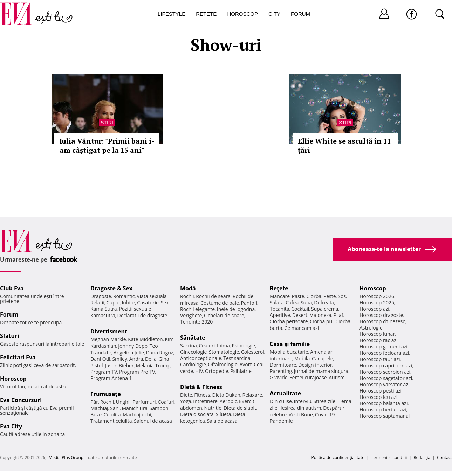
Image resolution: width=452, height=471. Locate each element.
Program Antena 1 (111, 378)
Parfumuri (144, 402)
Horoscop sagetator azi (385, 378)
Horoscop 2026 (376, 296)
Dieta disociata (197, 414)
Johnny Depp (133, 345)
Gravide (279, 377)
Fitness (202, 395)
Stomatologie (224, 351)
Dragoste (100, 296)
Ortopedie (216, 371)
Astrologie (371, 327)
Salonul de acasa (153, 420)
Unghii (123, 402)
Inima (223, 345)
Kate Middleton (145, 339)
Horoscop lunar (377, 334)
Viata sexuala (152, 296)
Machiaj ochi (137, 414)
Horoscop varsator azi (384, 384)
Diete (186, 395)
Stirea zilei (324, 401)
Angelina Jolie (129, 352)
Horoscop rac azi (378, 340)
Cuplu (113, 302)
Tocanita (279, 308)
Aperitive (280, 315)
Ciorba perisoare (289, 321)
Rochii (107, 402)
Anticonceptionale (200, 358)
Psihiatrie (241, 371)
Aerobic (228, 401)
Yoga (185, 401)
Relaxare (252, 395)
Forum (300, 14)
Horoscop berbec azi (382, 409)
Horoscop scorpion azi (384, 371)
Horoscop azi (374, 308)
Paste (298, 296)
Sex (165, 302)
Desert (299, 315)
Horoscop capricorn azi (385, 365)
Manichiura (135, 408)
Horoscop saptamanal (384, 416)
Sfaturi (9, 336)
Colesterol (252, 351)
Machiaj (99, 408)
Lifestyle (171, 14)
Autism (337, 377)
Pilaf (338, 315)
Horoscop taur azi (379, 359)
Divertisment (108, 331)
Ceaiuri (207, 345)
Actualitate (285, 393)
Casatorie (148, 302)
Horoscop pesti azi (380, 390)
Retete (206, 14)
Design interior (315, 364)
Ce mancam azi (301, 328)
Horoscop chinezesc (382, 321)
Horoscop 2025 (376, 302)
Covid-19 (325, 414)
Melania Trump (153, 365)
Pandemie (281, 420)
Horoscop (242, 14)
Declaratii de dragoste (142, 315)
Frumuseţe (105, 394)
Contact (444, 457)
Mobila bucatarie (289, 351)
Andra (136, 358)
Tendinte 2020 (196, 321)
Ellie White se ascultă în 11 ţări (344, 145)
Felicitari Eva (18, 357)
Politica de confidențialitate (337, 457)
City (274, 14)
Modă (188, 288)
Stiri (107, 122)
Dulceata (324, 302)
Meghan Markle (108, 339)
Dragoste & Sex (111, 288)
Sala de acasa (222, 420)
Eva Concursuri (21, 400)
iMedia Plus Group (65, 457)
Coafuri (166, 402)
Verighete (191, 315)
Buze (96, 414)
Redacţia (421, 457)
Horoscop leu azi (378, 397)
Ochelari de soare (224, 315)
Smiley (119, 358)
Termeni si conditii (389, 457)
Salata (277, 302)
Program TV (103, 371)
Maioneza (320, 315)
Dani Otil (100, 358)
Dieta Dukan (226, 395)
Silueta (223, 414)
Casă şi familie (290, 344)
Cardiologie (193, 364)
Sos (342, 296)
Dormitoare (283, 364)
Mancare (280, 296)
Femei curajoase (308, 377)
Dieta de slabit (240, 407)
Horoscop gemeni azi (383, 346)
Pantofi (249, 302)
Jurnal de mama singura (321, 371)
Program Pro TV (137, 371)
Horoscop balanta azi (383, 403)
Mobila (302, 358)
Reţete (279, 288)
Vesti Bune (301, 414)
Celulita (112, 414)
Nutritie (212, 407)
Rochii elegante (197, 309)
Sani (115, 408)
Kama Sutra (103, 308)
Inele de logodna (236, 309)
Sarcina (188, 345)
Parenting (281, 371)
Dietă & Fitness (201, 387)
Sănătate (192, 337)
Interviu (302, 401)
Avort (245, 364)
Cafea (292, 302)
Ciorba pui (321, 321)
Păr (94, 402)
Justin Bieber (119, 365)
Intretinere (205, 401)
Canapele (322, 358)
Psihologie (243, 345)
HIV (199, 371)
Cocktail (300, 308)
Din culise (281, 401)
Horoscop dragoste (381, 315)
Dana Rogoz (159, 352)
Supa (306, 302)
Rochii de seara (213, 296)
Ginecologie (193, 351)
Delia (151, 358)
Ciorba (313, 296)
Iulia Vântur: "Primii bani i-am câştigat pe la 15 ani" (107, 145)
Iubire (128, 302)
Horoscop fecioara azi (384, 352)
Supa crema (324, 308)
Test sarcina (237, 358)
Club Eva (12, 288)
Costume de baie (219, 302)
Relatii (97, 302)
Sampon (159, 408)
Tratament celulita (111, 420)
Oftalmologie (223, 364)
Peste (329, 296)
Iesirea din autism (301, 407)
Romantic (124, 296)
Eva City (11, 426)
